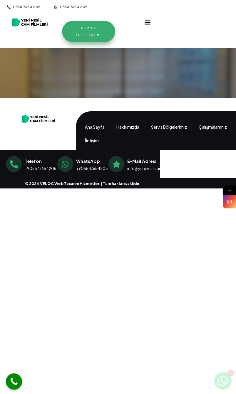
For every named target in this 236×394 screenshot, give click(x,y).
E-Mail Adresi (141, 161)
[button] (147, 22)
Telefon (33, 161)
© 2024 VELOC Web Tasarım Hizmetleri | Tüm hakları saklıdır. (82, 183)
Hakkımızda (127, 127)
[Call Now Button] (14, 381)
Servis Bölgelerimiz (169, 127)
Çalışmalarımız (213, 127)
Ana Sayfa (95, 127)
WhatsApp (88, 161)
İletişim (92, 140)
